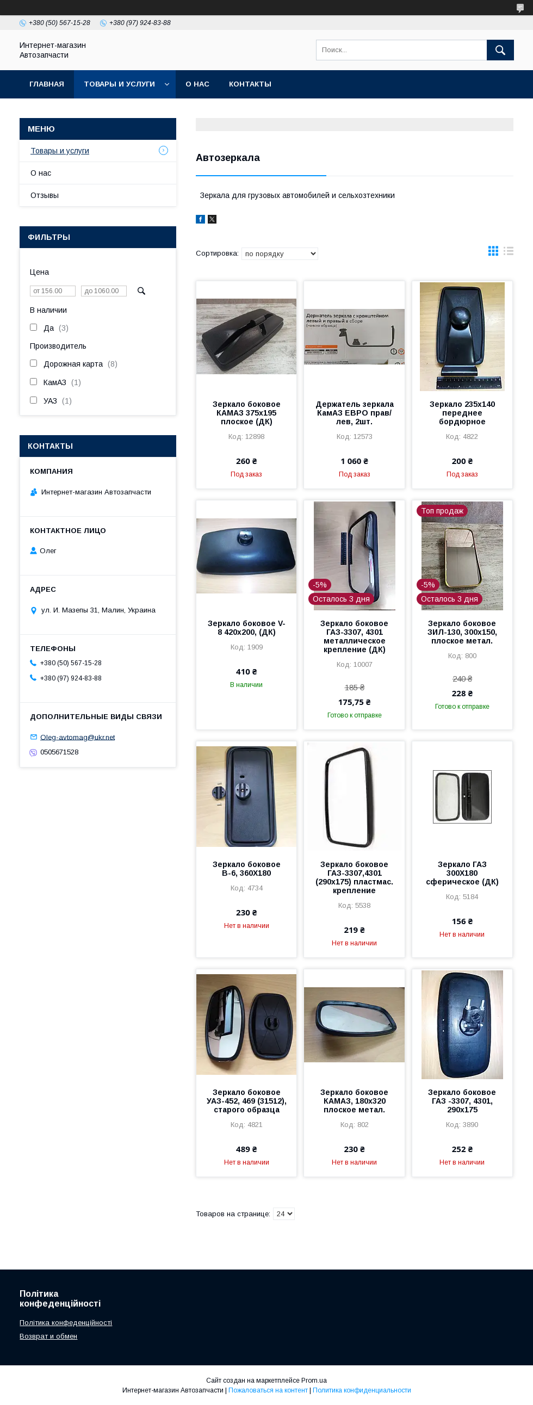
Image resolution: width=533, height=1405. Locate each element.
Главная (46, 84)
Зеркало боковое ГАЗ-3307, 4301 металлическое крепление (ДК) (354, 636)
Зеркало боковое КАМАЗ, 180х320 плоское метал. (354, 1101)
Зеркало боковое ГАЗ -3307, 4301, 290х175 (462, 1101)
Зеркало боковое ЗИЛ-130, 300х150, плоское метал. (462, 632)
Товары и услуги (119, 84)
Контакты (250, 84)
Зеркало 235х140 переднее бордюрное (462, 413)
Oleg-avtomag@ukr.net (77, 737)
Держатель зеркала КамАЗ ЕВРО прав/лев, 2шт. (354, 413)
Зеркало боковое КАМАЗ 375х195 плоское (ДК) (247, 413)
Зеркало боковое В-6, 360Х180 (247, 868)
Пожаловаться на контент (268, 1390)
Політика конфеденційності (66, 1323)
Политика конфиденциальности (362, 1390)
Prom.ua (314, 1380)
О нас (197, 84)
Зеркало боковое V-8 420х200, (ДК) (247, 627)
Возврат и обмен (48, 1336)
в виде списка (508, 253)
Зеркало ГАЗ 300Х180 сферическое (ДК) (462, 873)
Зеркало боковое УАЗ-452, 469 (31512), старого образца (247, 1101)
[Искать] (500, 50)
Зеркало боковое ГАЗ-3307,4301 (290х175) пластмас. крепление (354, 877)
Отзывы (44, 195)
